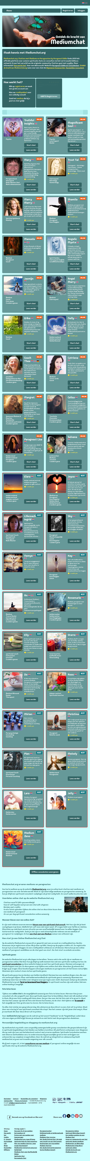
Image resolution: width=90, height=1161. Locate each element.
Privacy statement (21, 1101)
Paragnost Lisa (33, 440)
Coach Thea (31, 359)
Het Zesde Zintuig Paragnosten (50, 1148)
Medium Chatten (45, 1146)
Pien (28, 753)
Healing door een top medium (49, 1143)
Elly (28, 635)
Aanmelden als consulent (29, 1099)
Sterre (73, 635)
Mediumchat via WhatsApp (75, 1143)
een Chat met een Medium (40, 934)
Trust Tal (73, 160)
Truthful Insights (30, 121)
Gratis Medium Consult (47, 1150)
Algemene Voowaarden (55, 68)
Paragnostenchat (46, 1131)
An (28, 595)
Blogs (6, 1146)
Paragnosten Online (72, 1131)
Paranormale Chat (20, 1158)
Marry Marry (29, 201)
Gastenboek (8, 1141)
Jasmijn (28, 279)
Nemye (30, 556)
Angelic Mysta (73, 240)
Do (27, 674)
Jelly (72, 793)
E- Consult (7, 1139)
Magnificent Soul (75, 124)
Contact (16, 1099)
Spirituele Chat (19, 1156)
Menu (9, 10)
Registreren (68, 10)
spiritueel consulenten (11, 964)
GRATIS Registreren (49, 96)
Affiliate (7, 1150)
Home (6, 1131)
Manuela (29, 240)
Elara (28, 476)
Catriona (73, 358)
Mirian (29, 714)
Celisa (73, 397)
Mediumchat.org (39, 889)
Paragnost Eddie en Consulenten (65, 65)
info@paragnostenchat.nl (17, 1103)
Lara (28, 793)
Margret (29, 398)
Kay (71, 556)
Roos (72, 674)
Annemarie (76, 598)
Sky (71, 516)
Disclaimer (7, 1099)
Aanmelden (7, 1148)
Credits (6, 1137)
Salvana (72, 437)
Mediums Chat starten (47, 1137)
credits (70, 63)
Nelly (72, 318)
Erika (28, 318)
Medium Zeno (29, 834)
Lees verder (31, 150)
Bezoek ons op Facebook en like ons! (24, 1117)
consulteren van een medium (37, 1043)
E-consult (79, 1001)
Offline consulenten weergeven (45, 872)
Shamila (72, 200)
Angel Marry (73, 280)
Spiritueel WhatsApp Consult (75, 1133)
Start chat (31, 145)
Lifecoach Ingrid (30, 517)
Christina (73, 714)
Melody (72, 754)
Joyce (73, 477)
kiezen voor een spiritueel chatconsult (49, 924)
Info (5, 1143)
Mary (29, 160)
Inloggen (81, 10)
